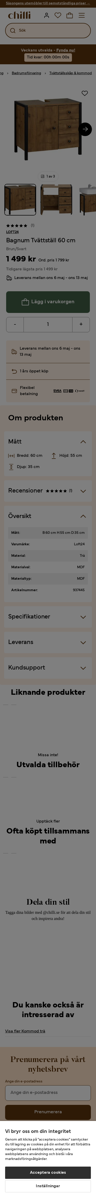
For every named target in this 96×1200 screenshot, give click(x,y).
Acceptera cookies (48, 1172)
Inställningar (48, 1186)
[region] (48, 1160)
